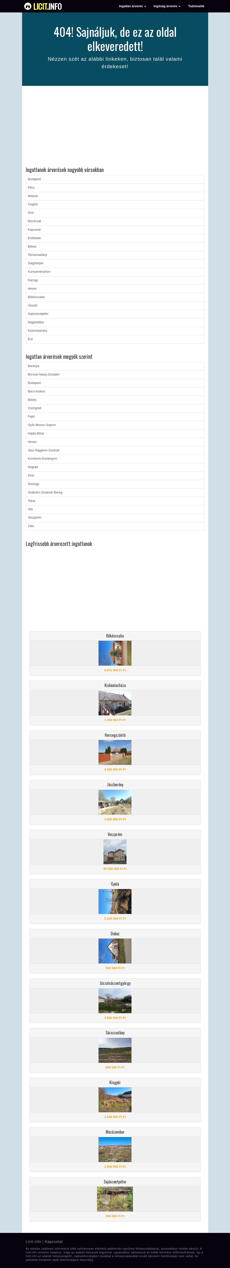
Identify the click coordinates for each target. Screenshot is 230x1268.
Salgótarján (35, 263)
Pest (31, 475)
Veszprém (35, 517)
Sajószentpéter (38, 314)
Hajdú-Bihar (36, 433)
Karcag (33, 280)
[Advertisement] (115, 127)
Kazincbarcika (37, 330)
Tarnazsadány (37, 255)
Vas (30, 509)
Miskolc (33, 196)
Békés (32, 246)
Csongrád (34, 408)
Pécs (31, 187)
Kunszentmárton (39, 271)
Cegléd (33, 204)
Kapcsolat (54, 1242)
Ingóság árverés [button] (167, 6)
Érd (30, 339)
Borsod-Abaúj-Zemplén (44, 374)
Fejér (31, 416)
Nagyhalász (36, 322)
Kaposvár (34, 229)
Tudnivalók (196, 6)
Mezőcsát (34, 221)
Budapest (34, 179)
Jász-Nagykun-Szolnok (44, 450)
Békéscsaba (36, 297)
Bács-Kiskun (36, 391)
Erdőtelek (34, 238)
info (47, 6)
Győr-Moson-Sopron (42, 425)
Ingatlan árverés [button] (132, 6)
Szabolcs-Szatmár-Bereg (45, 492)
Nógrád (33, 467)
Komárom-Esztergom (42, 458)
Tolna (31, 501)
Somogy (33, 484)
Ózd (30, 212)
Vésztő (32, 305)
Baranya (33, 366)
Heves (32, 288)
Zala (31, 526)
